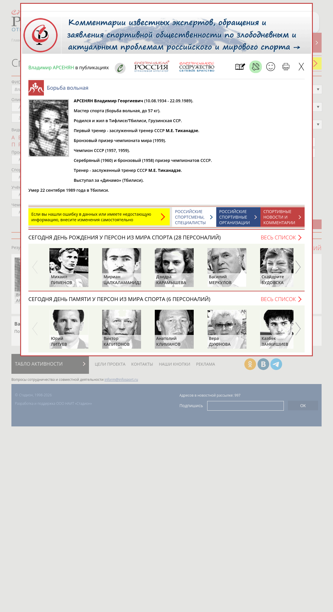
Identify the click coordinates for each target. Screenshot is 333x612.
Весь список (278, 237)
